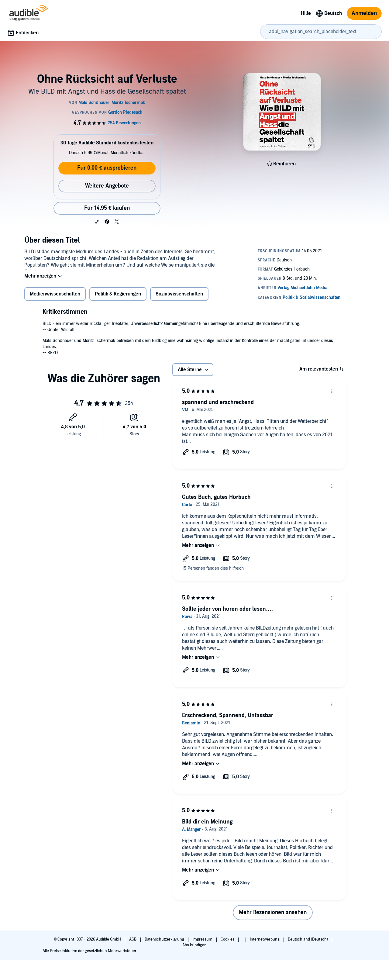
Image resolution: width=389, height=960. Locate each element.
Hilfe (306, 13)
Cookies (228, 939)
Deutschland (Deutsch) (308, 939)
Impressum (202, 939)
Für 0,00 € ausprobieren (106, 168)
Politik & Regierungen (118, 298)
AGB (133, 939)
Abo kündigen (194, 945)
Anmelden (364, 13)
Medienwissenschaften (55, 298)
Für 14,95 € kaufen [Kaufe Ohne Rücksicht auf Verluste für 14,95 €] (107, 208)
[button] (97, 221)
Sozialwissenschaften (179, 298)
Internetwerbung (265, 939)
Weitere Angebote (107, 186)
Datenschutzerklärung (165, 939)
